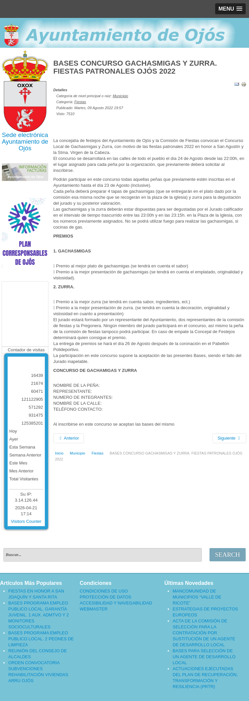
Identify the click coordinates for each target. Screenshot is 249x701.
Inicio (59, 453)
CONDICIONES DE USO (104, 591)
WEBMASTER (94, 608)
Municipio (120, 96)
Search (227, 554)
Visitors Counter (26, 521)
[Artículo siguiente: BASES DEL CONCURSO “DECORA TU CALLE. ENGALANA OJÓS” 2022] (229, 438)
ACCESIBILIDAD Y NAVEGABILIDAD (116, 602)
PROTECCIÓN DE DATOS (105, 597)
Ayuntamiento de (25, 141)
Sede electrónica (25, 134)
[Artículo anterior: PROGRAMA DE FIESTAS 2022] (68, 438)
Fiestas (80, 102)
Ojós (25, 148)
